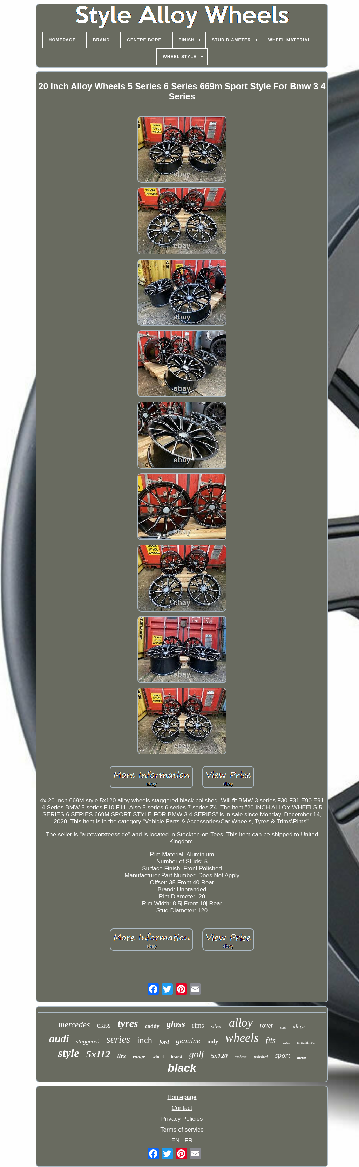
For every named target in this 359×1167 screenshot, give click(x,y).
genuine (188, 1040)
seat (283, 1027)
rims (198, 1025)
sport (282, 1055)
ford (164, 1042)
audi (59, 1039)
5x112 (98, 1054)
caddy (152, 1026)
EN (175, 1140)
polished (261, 1057)
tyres (127, 1023)
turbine (241, 1057)
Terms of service (182, 1129)
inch (144, 1040)
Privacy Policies (182, 1119)
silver (216, 1026)
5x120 (219, 1055)
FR (189, 1140)
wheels (242, 1038)
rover (266, 1025)
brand (176, 1056)
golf (196, 1054)
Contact (182, 1108)
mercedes (74, 1024)
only (212, 1041)
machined (306, 1042)
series (118, 1039)
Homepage (181, 1097)
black (182, 1068)
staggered (87, 1041)
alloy (241, 1022)
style (68, 1053)
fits (271, 1040)
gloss (176, 1024)
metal (301, 1058)
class (103, 1025)
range (139, 1056)
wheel (158, 1056)
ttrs (121, 1055)
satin (286, 1043)
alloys (299, 1026)
